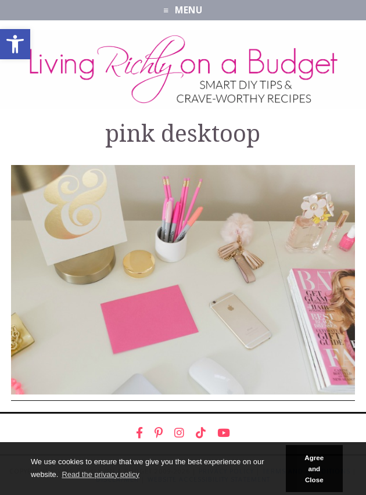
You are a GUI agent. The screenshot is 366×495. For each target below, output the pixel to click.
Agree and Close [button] (314, 469)
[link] (15, 44)
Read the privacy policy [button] (100, 474)
